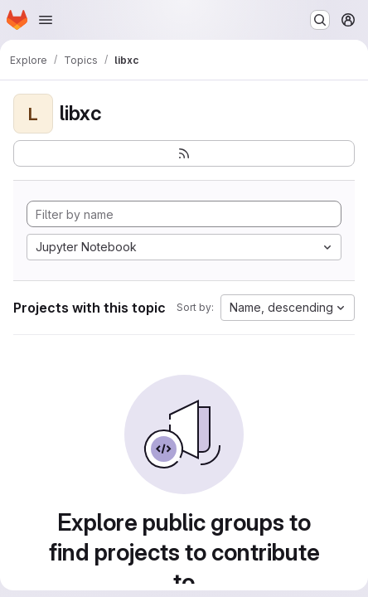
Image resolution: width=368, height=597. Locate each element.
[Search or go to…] (320, 20)
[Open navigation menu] (45, 20)
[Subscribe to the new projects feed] (184, 153)
